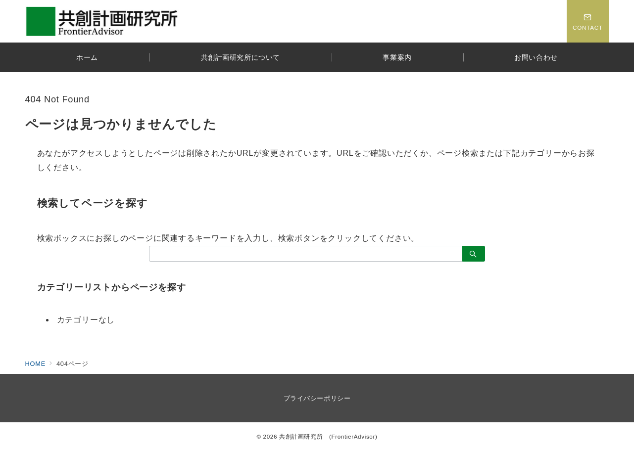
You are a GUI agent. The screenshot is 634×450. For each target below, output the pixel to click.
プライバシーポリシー (317, 398)
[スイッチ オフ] (588, 21)
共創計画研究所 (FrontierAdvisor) (328, 436)
